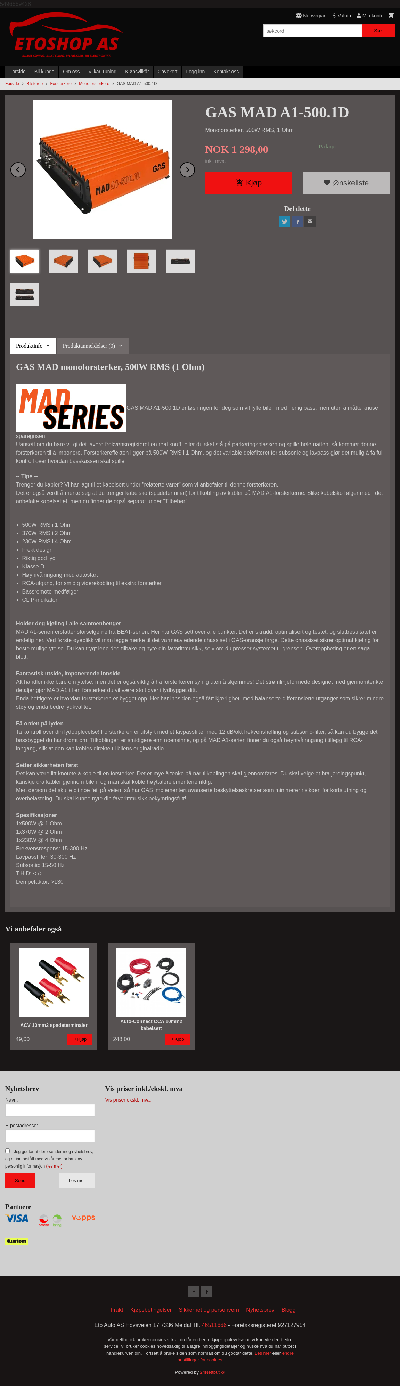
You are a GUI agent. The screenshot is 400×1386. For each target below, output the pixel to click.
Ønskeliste (346, 183)
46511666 (214, 1325)
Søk (378, 30)
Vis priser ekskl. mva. (128, 1100)
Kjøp (249, 183)
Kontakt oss (226, 71)
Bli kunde (44, 71)
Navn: (11, 1100)
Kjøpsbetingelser (151, 1310)
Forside (17, 71)
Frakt (117, 1310)
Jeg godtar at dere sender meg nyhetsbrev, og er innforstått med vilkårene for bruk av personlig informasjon (49, 1159)
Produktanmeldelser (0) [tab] (89, 346)
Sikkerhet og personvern (209, 1310)
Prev (25, 168)
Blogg (288, 1310)
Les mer (77, 1180)
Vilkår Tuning (103, 71)
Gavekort (168, 71)
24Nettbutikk (212, 1372)
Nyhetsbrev (260, 1310)
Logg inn (195, 71)
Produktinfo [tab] (29, 346)
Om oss (71, 71)
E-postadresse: (21, 1125)
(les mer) (54, 1166)
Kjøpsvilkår (137, 71)
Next (194, 168)
